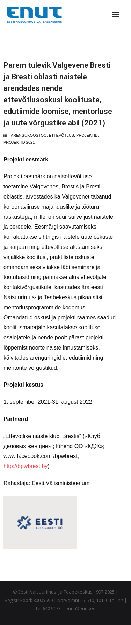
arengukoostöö (29, 135)
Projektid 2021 (19, 142)
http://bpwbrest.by (25, 466)
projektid (87, 135)
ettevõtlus (61, 135)
